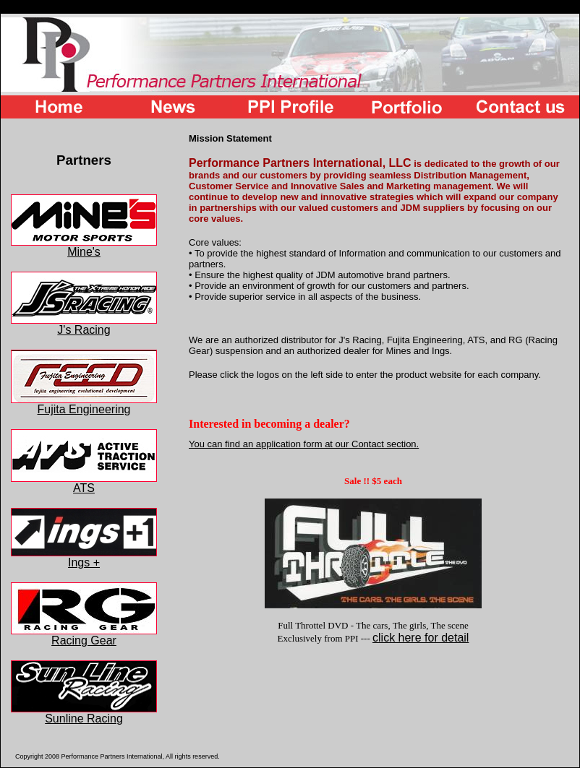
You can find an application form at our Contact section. (304, 444)
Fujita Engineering (84, 404)
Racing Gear (84, 635)
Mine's (84, 247)
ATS (84, 483)
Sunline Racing (84, 713)
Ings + (84, 557)
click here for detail (420, 637)
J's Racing (84, 325)
